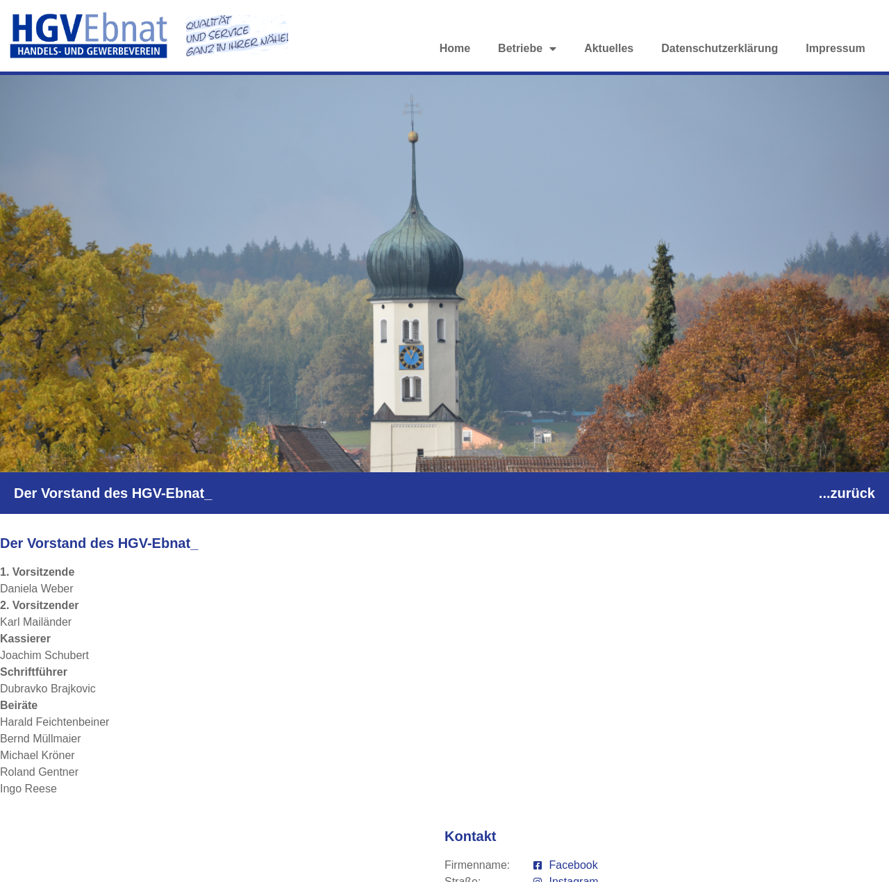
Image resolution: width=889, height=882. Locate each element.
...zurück (847, 493)
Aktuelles (608, 48)
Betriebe (527, 48)
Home (455, 48)
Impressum (835, 48)
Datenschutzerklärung (719, 48)
